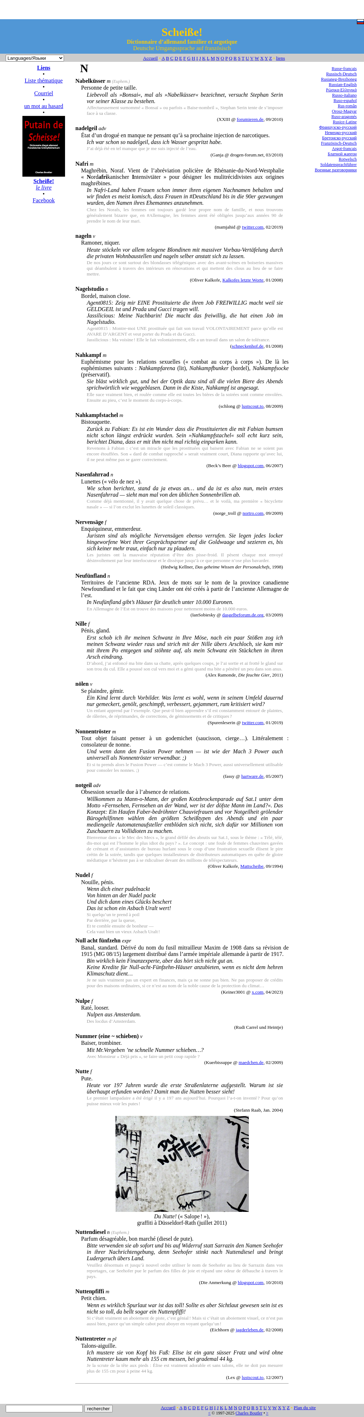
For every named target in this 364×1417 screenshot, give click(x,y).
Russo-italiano (344, 95)
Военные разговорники (336, 169)
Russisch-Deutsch (341, 73)
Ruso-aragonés (344, 116)
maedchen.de (251, 1062)
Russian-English (343, 84)
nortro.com (252, 513)
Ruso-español (345, 100)
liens (280, 58)
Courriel (43, 93)
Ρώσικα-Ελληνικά (341, 89)
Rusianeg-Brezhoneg (339, 79)
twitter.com (252, 227)
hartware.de (252, 776)
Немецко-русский (341, 132)
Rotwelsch (348, 159)
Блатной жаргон (342, 153)
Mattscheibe (251, 866)
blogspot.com (250, 465)
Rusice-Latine (345, 121)
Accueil (150, 58)
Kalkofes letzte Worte (243, 280)
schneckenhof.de (247, 346)
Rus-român (347, 105)
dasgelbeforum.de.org (242, 614)
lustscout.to (252, 406)
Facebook (44, 200)
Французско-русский (338, 127)
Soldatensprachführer (338, 164)
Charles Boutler (248, 1413)
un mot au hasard (43, 106)
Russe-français (344, 68)
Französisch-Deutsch (339, 143)
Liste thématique (44, 80)
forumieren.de (250, 119)
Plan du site (305, 1407)
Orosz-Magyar (344, 111)
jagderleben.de (249, 1329)
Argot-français (344, 148)
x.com (257, 992)
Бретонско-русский (339, 137)
